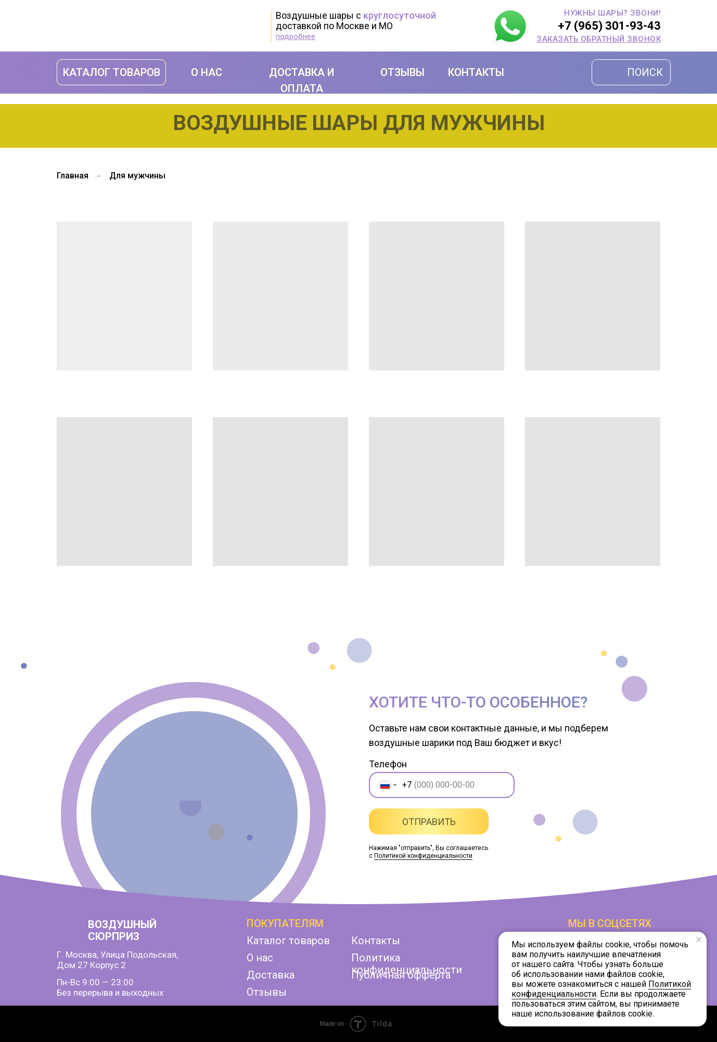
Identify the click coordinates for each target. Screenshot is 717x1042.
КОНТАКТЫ (476, 72)
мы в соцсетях (609, 923)
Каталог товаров (288, 940)
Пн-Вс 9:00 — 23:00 (95, 982)
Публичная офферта (401, 975)
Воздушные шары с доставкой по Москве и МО (356, 20)
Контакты (375, 940)
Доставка (271, 975)
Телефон (388, 763)
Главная (72, 176)
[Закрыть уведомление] (699, 939)
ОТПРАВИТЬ (429, 821)
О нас (260, 957)
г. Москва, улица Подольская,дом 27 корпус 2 (117, 959)
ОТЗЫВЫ (402, 72)
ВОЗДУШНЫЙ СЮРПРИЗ (122, 930)
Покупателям (285, 923)
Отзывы (267, 992)
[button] (598, 39)
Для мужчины (137, 176)
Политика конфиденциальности (406, 963)
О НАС (206, 72)
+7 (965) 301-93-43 (609, 25)
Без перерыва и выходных (110, 992)
